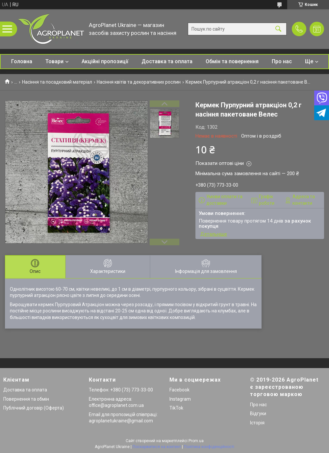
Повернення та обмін (26, 399)
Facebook (179, 389)
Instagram (180, 399)
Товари (54, 61)
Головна (21, 61)
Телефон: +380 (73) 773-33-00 (121, 389)
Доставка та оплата (166, 61)
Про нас (282, 61)
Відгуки (258, 413)
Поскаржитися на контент (157, 446)
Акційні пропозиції (105, 61)
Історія (257, 422)
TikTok (176, 408)
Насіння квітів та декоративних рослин (139, 82)
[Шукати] (278, 29)
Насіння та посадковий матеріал (57, 82)
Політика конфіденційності (209, 446)
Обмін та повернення (232, 61)
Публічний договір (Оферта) (33, 408)
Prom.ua (196, 441)
